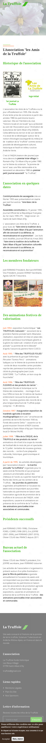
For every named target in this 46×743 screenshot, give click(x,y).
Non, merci (18, 740)
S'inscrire (36, 719)
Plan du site (10, 691)
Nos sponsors (11, 695)
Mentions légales (13, 688)
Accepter (6, 739)
